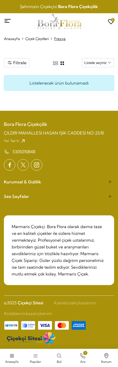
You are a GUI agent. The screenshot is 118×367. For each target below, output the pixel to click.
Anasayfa (12, 38)
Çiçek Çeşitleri (37, 38)
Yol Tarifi (15, 141)
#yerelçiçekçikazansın (75, 302)
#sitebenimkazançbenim (28, 313)
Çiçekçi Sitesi (30, 302)
